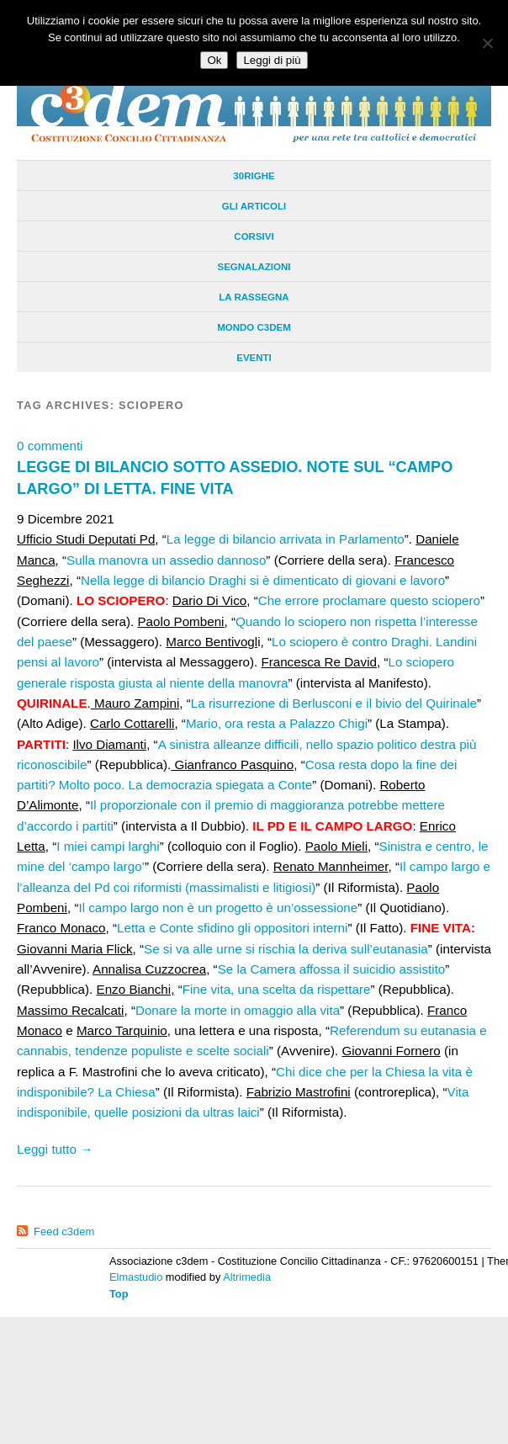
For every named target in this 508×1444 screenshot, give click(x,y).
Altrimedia (247, 1277)
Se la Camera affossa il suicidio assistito (332, 969)
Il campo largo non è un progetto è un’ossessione (217, 907)
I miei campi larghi (107, 846)
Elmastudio (135, 1277)
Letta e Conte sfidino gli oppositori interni (232, 928)
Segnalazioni (253, 267)
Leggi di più (271, 60)
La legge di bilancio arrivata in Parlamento (286, 539)
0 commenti (50, 445)
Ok (214, 60)
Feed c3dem (64, 1231)
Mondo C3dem (254, 327)
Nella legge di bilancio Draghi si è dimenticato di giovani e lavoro (263, 580)
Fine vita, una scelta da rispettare (277, 989)
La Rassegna (253, 297)
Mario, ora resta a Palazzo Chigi (277, 723)
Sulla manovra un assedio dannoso (166, 560)
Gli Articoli (254, 206)
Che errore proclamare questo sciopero (369, 600)
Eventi (254, 358)
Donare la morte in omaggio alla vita (237, 1010)
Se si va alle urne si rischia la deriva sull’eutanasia (286, 949)
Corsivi (253, 236)
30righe (253, 176)
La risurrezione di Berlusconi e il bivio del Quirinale (334, 703)
